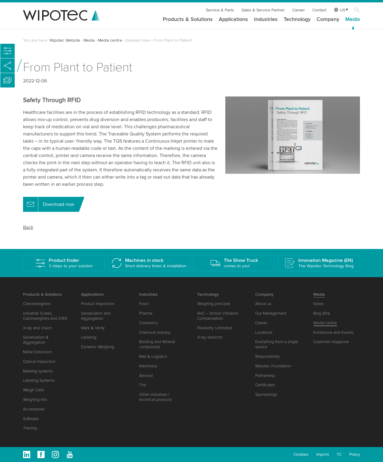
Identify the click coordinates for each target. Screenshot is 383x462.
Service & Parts (220, 10)
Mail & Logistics (153, 356)
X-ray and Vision (37, 327)
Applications (233, 19)
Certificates (265, 384)
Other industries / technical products (155, 397)
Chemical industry (155, 332)
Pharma (145, 313)
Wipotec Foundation (273, 366)
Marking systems (38, 371)
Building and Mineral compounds (157, 344)
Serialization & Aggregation (35, 340)
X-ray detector (210, 337)
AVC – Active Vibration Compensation (217, 316)
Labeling (88, 337)
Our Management (270, 313)
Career (298, 10)
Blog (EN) (321, 313)
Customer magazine (331, 341)
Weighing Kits (35, 399)
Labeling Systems (38, 380)
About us (263, 303)
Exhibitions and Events (333, 332)
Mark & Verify (93, 327)
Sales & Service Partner (263, 10)
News (318, 303)
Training (30, 428)
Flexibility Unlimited (214, 327)
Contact (319, 10)
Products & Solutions (188, 19)
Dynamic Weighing (97, 346)
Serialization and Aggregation (95, 316)
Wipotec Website (64, 40)
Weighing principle (213, 303)
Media (352, 19)
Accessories (34, 409)
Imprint (322, 454)
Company (328, 19)
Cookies (301, 454)
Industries (266, 19)
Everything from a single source (276, 344)
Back (28, 227)
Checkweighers (37, 303)
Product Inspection (97, 303)
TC (339, 454)
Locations (263, 332)
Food (143, 303)
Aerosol (146, 375)
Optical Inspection (39, 361)
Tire (142, 384)
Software (31, 418)
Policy (354, 454)
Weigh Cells (33, 389)
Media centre (110, 40)
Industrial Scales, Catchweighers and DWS (45, 316)
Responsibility (267, 356)
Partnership (265, 375)
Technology (297, 19)
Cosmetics (148, 322)
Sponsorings (266, 394)
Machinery (148, 366)
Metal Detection (37, 351)
